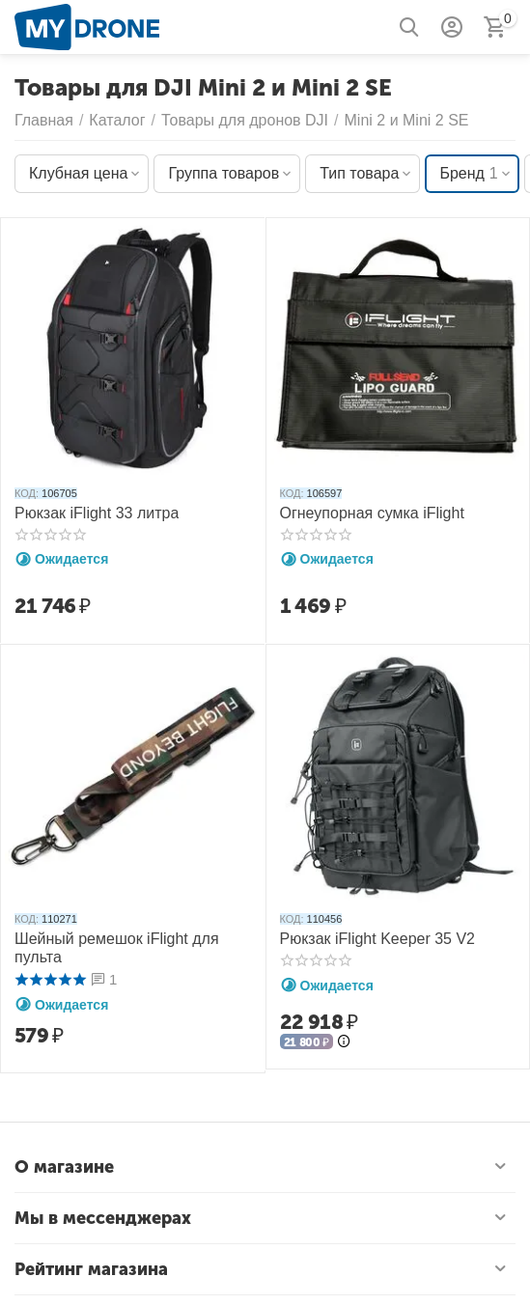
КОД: (26, 493)
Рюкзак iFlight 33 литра (96, 513)
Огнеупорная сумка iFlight (372, 513)
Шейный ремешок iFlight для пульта (116, 947)
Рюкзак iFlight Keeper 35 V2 (378, 938)
